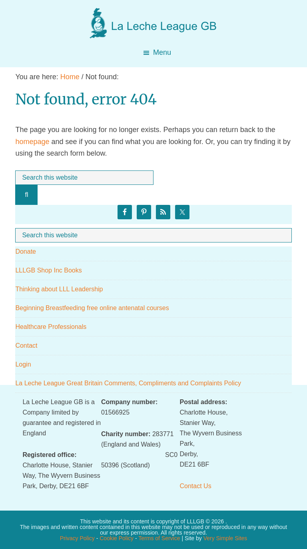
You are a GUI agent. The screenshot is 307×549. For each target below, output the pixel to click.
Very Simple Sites (225, 538)
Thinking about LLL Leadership (59, 289)
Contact (26, 345)
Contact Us (195, 486)
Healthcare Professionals (50, 326)
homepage (32, 142)
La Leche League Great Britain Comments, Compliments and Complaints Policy (128, 383)
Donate (25, 251)
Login (23, 364)
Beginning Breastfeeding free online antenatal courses (92, 308)
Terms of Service (159, 538)
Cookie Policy (117, 538)
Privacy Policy (77, 538)
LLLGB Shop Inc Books (48, 270)
